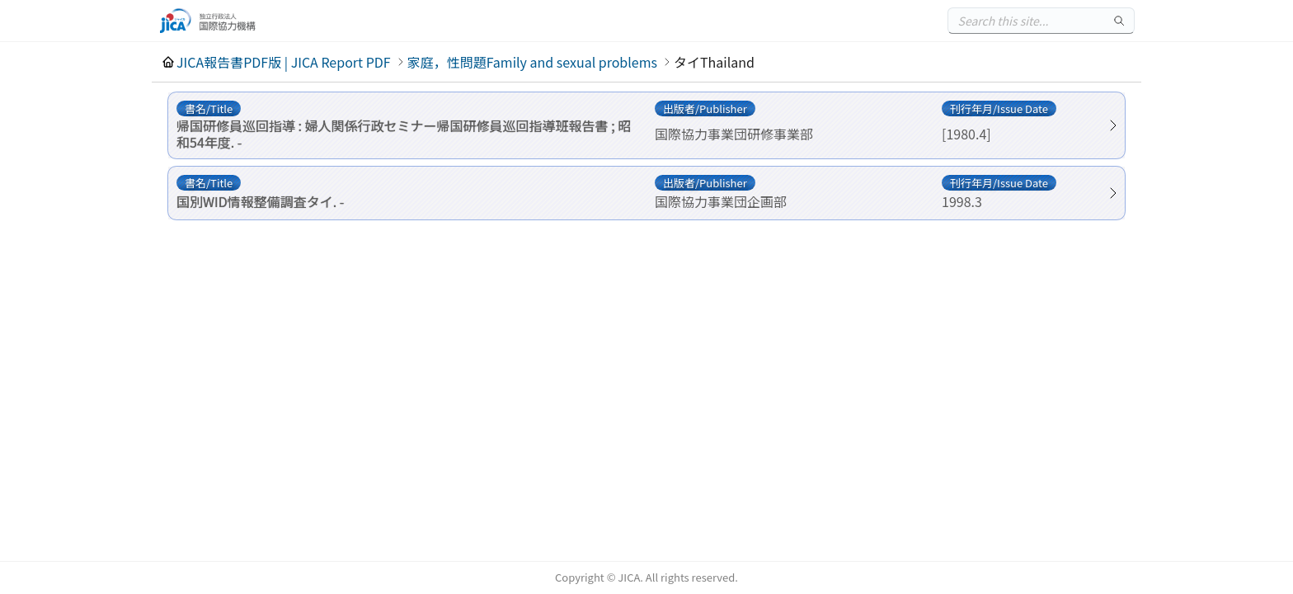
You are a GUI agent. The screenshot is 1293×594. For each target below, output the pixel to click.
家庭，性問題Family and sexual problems (532, 62)
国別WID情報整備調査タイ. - (260, 201)
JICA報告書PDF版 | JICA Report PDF (283, 62)
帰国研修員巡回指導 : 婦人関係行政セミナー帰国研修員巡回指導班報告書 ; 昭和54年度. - (403, 133)
